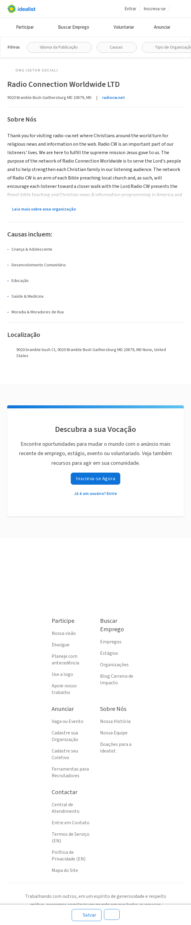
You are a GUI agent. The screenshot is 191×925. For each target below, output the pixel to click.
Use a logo (62, 674)
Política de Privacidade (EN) (69, 855)
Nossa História (115, 721)
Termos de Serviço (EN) (70, 837)
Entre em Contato (70, 822)
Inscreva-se (155, 9)
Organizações (114, 664)
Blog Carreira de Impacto (116, 679)
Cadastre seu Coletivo (65, 754)
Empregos (110, 641)
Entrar (130, 9)
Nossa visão (64, 633)
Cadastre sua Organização (65, 736)
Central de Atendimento (65, 808)
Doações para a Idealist (115, 747)
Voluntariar (124, 27)
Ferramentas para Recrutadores (70, 772)
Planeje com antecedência (65, 659)
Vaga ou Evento (67, 721)
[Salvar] (87, 915)
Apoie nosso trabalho (64, 689)
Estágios (109, 653)
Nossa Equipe (114, 733)
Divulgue (61, 644)
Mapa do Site (65, 870)
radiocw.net (113, 98)
